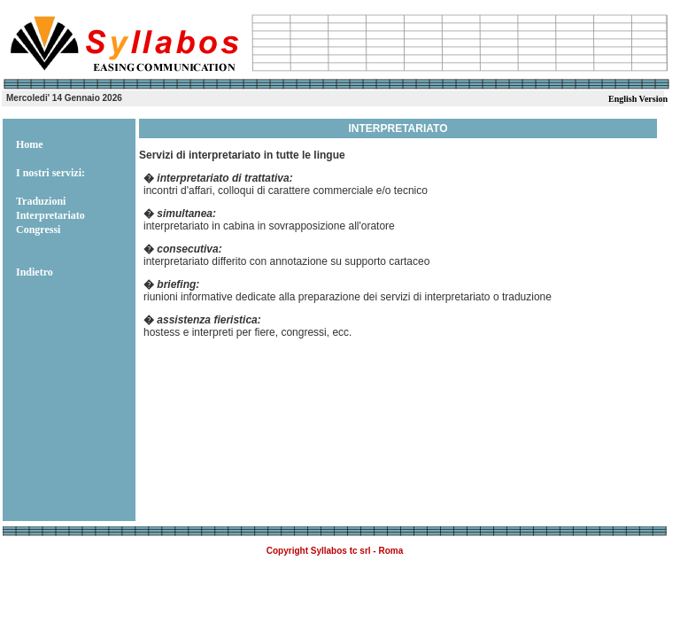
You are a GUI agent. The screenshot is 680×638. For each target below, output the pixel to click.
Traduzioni (41, 201)
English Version (638, 99)
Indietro (34, 272)
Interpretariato (50, 215)
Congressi (38, 229)
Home (29, 144)
